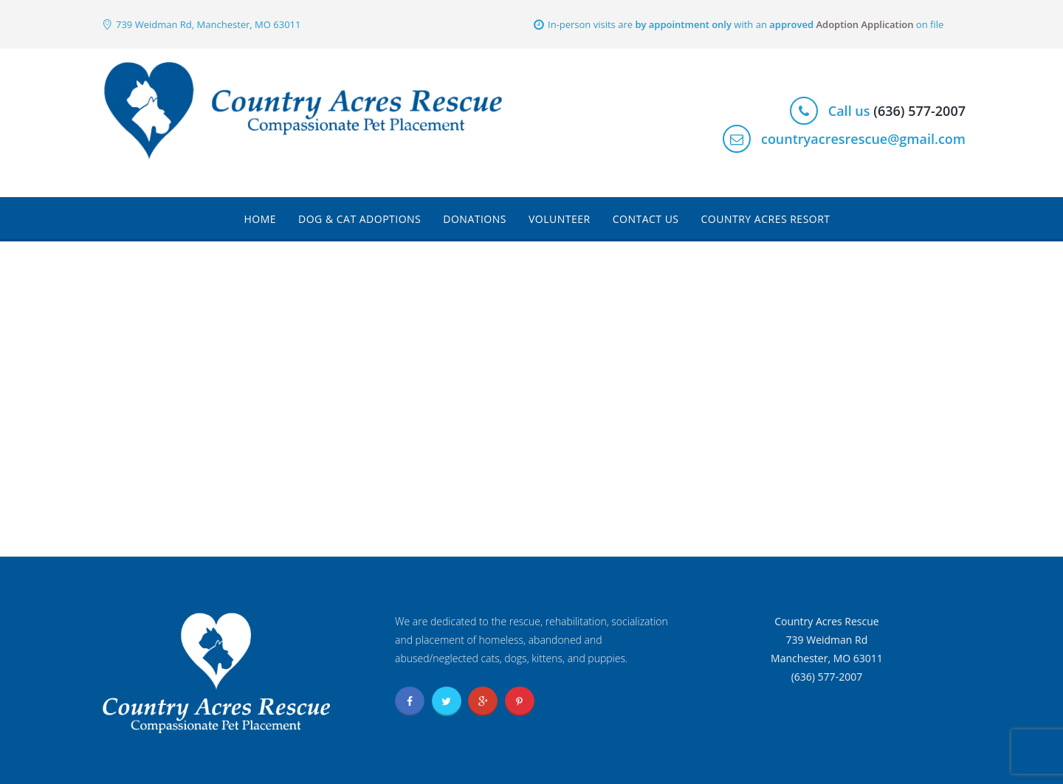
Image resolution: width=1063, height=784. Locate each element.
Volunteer (560, 219)
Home (260, 219)
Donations (474, 219)
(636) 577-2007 (919, 111)
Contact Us (646, 219)
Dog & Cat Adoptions (359, 219)
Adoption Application (864, 24)
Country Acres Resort (765, 219)
